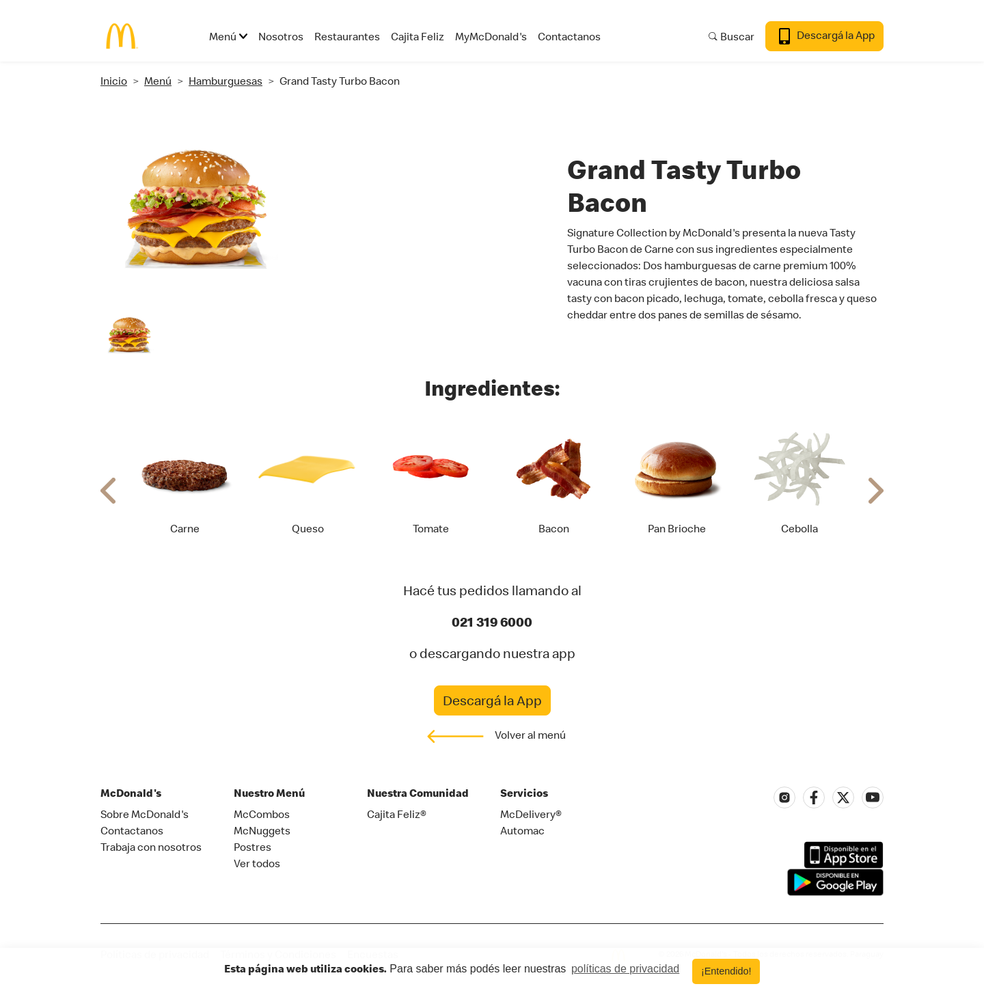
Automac (522, 830)
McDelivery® (531, 814)
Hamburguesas (225, 80)
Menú (158, 80)
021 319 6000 (492, 621)
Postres (252, 847)
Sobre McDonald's (144, 814)
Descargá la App (824, 36)
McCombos (262, 814)
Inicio (113, 80)
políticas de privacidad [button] (625, 968)
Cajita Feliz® (396, 814)
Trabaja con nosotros (151, 847)
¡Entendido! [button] (726, 971)
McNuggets (262, 830)
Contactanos (131, 830)
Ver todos (257, 863)
